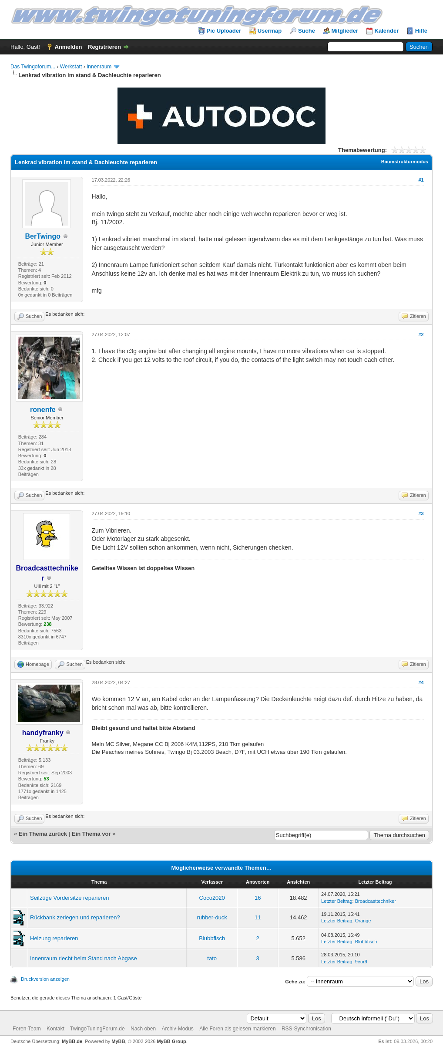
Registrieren (104, 47)
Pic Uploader (224, 30)
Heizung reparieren (54, 938)
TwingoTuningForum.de (97, 1029)
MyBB (118, 1041)
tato (212, 958)
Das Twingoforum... (32, 67)
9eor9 (361, 961)
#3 (420, 513)
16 (258, 898)
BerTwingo (42, 236)
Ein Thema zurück (43, 834)
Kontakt (55, 1029)
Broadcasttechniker (375, 901)
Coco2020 (212, 898)
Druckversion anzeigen (45, 979)
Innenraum (99, 67)
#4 (420, 682)
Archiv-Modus (177, 1029)
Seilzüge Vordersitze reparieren (69, 898)
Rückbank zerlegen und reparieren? (75, 917)
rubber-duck (212, 917)
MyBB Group (171, 1041)
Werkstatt (71, 67)
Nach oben (143, 1029)
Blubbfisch (212, 938)
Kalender (387, 30)
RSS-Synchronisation (306, 1029)
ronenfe (43, 409)
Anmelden (68, 47)
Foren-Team (27, 1029)
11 (258, 917)
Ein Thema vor (91, 834)
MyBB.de (72, 1041)
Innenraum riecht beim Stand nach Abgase (83, 958)
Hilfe (421, 30)
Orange (363, 920)
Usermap (270, 30)
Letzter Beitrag (336, 901)
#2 (420, 334)
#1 (420, 179)
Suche (306, 30)
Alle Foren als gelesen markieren (237, 1029)
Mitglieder (345, 30)
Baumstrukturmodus (404, 161)
